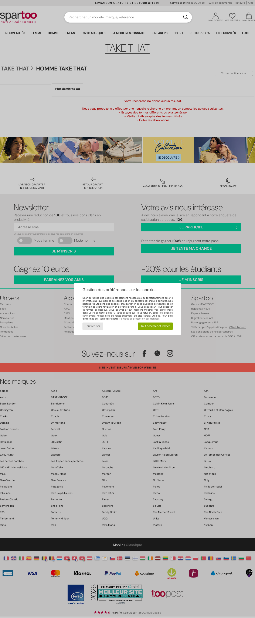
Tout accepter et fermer (155, 326)
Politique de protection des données (139, 318)
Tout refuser (92, 326)
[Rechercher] (185, 17)
